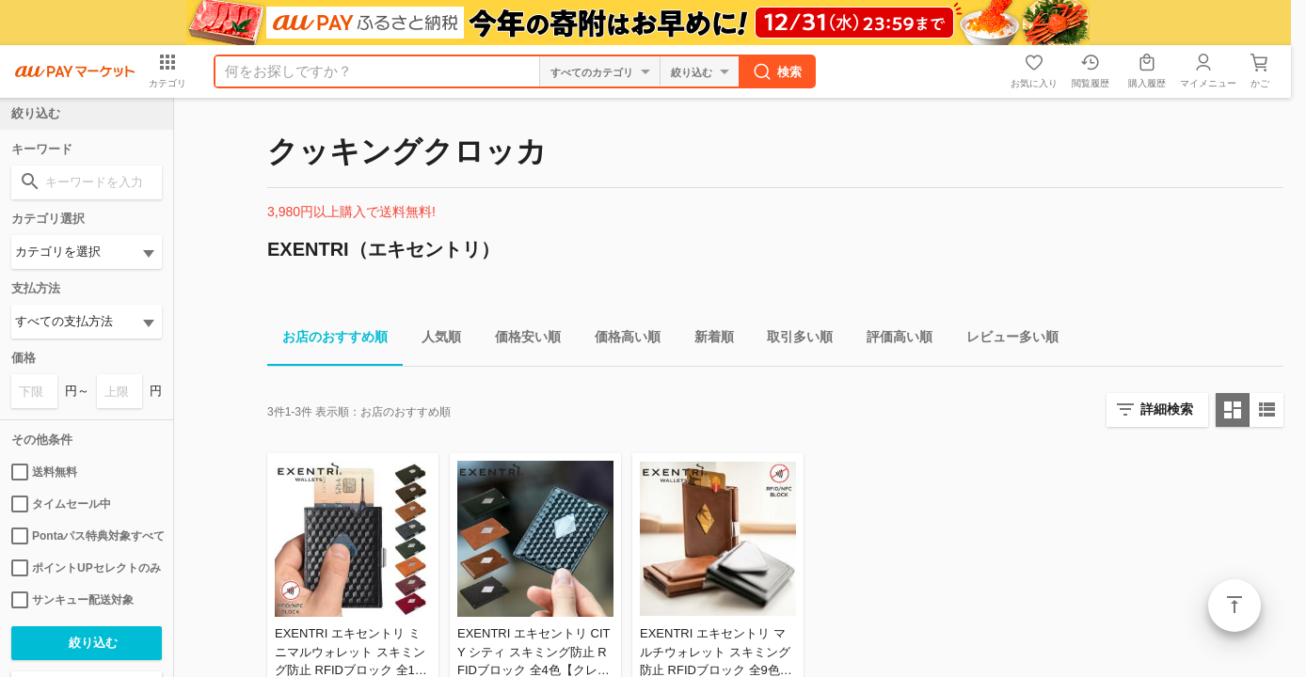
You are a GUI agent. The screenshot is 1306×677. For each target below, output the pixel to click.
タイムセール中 (61, 504)
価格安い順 (520, 340)
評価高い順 (892, 340)
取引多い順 (792, 340)
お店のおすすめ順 (327, 340)
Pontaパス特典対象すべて (86, 535)
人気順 (433, 340)
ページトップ (1234, 605)
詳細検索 (1166, 409)
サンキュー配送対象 (72, 599)
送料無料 (44, 472)
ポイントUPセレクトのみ (86, 567)
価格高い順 (620, 340)
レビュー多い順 (1005, 340)
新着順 (706, 340)
